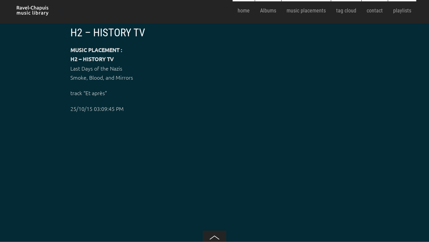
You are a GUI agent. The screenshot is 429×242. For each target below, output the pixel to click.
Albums (268, 10)
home (244, 10)
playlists (402, 10)
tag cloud (346, 10)
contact (375, 10)
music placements (306, 10)
